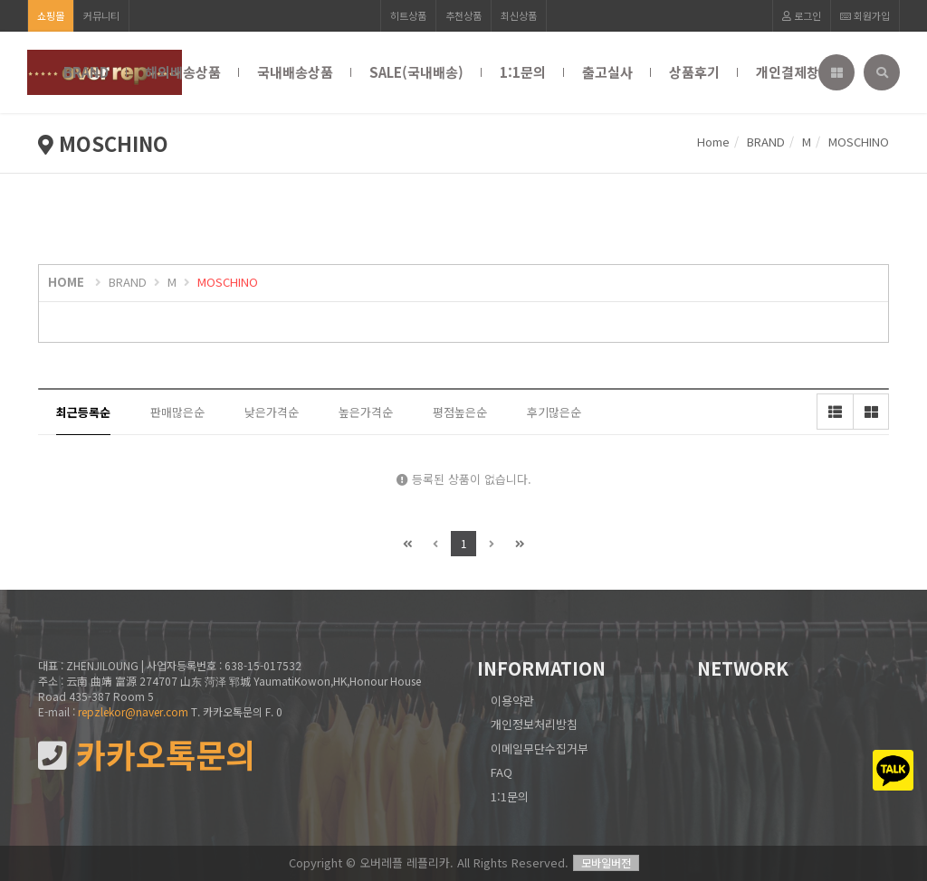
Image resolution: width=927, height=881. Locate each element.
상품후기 (694, 71)
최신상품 (519, 15)
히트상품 (408, 15)
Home (713, 141)
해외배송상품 (183, 71)
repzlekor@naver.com (133, 711)
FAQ (501, 772)
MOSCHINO (227, 281)
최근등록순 (83, 412)
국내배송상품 (295, 71)
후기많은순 (554, 412)
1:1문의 (523, 71)
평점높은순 (460, 412)
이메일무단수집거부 (539, 748)
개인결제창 (787, 71)
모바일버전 (606, 862)
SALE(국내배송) (416, 71)
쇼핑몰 (50, 15)
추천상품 (463, 15)
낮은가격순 (271, 412)
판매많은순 (177, 412)
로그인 (801, 15)
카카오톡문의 (146, 754)
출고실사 (607, 71)
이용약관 (512, 700)
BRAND (86, 71)
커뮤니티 (101, 15)
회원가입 (865, 15)
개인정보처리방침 (534, 724)
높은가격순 (366, 412)
